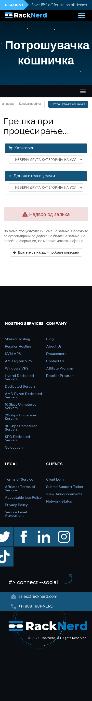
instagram (63, 529)
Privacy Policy (16, 505)
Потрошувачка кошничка (68, 104)
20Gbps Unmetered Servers (21, 417)
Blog (50, 339)
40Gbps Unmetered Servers (21, 428)
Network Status (59, 501)
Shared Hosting (17, 339)
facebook (23, 529)
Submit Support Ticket (64, 487)
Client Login (55, 479)
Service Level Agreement (16, 514)
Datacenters (56, 353)
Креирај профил (30, 104)
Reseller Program (60, 375)
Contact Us (55, 361)
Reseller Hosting (18, 346)
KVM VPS (13, 353)
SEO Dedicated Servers (17, 438)
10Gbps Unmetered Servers (21, 406)
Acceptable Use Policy (23, 497)
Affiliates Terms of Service (20, 488)
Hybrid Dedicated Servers (19, 377)
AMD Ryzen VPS (18, 361)
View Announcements (64, 494)
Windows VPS (16, 368)
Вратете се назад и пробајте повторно (46, 252)
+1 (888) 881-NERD (35, 606)
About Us (54, 346)
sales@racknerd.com (37, 596)
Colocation (14, 447)
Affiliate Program (60, 368)
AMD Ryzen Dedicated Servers (23, 395)
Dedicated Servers (20, 386)
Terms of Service (19, 479)
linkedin (41, 529)
